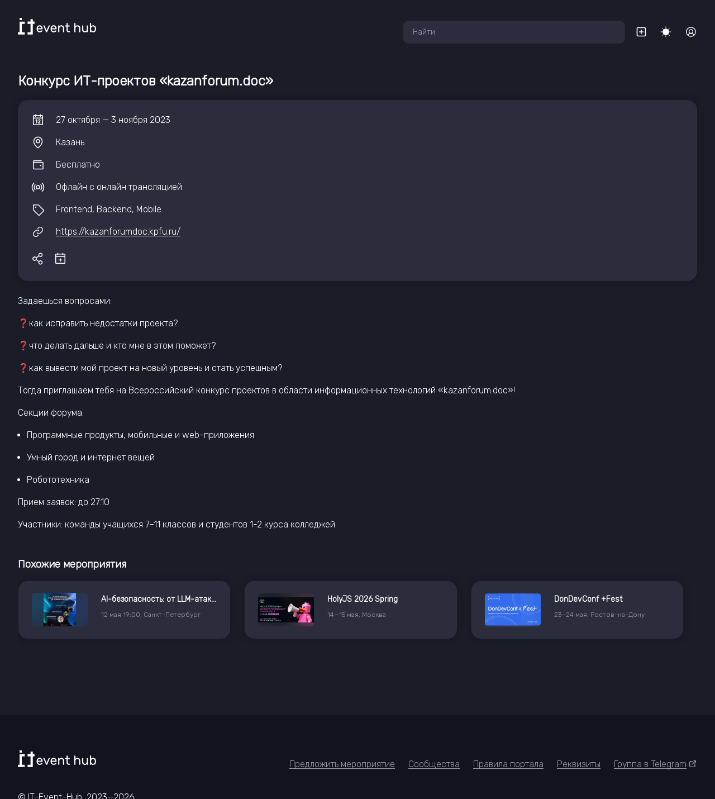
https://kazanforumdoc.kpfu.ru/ (118, 231)
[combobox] (514, 32)
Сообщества (434, 764)
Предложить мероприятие (342, 764)
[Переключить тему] (666, 32)
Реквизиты (578, 764)
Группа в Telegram (655, 764)
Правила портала (508, 764)
